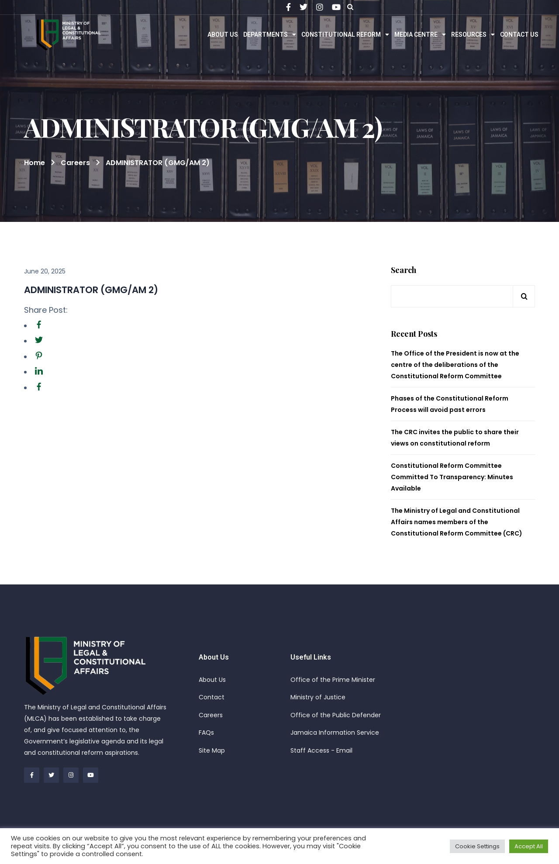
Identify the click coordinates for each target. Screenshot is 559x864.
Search (403, 270)
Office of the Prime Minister (332, 679)
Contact (211, 697)
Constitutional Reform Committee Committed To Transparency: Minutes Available (452, 477)
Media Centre (420, 34)
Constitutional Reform (345, 34)
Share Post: (46, 309)
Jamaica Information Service (334, 732)
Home (34, 163)
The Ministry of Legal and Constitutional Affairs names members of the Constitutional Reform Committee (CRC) (456, 522)
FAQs (206, 732)
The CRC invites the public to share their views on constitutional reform (455, 438)
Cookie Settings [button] (477, 846)
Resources (473, 34)
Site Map (212, 750)
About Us (222, 34)
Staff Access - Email (321, 750)
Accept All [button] (528, 846)
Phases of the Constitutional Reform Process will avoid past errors (449, 404)
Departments (269, 34)
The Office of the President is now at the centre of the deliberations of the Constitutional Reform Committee (455, 364)
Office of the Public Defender (335, 715)
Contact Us (519, 34)
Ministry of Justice (317, 697)
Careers (211, 715)
